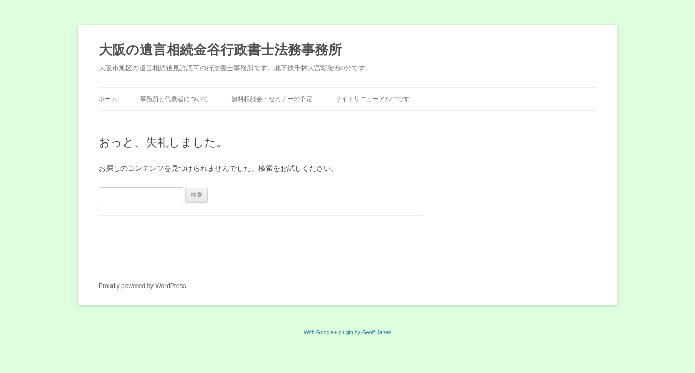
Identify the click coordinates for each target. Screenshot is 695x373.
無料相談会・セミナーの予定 (271, 99)
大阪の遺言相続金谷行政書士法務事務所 (220, 50)
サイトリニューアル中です (372, 99)
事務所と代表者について (174, 99)
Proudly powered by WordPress (142, 286)
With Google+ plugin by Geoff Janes (347, 332)
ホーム (108, 99)
